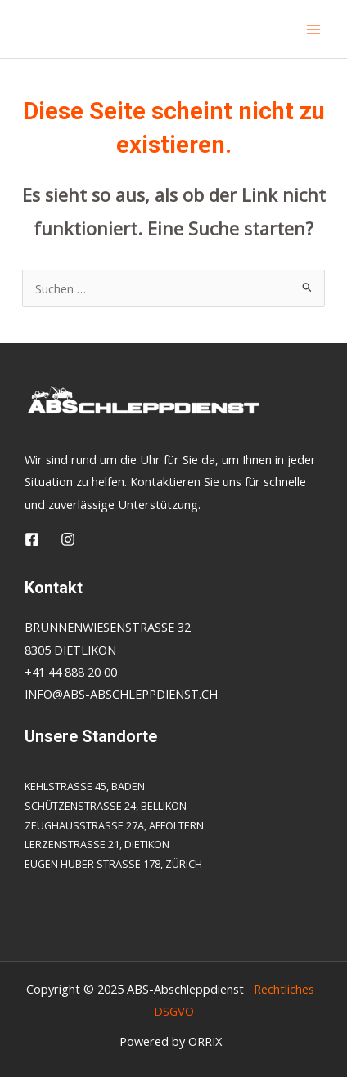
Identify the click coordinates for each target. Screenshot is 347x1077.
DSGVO (170, 1011)
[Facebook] (32, 539)
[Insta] (68, 539)
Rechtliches (284, 989)
